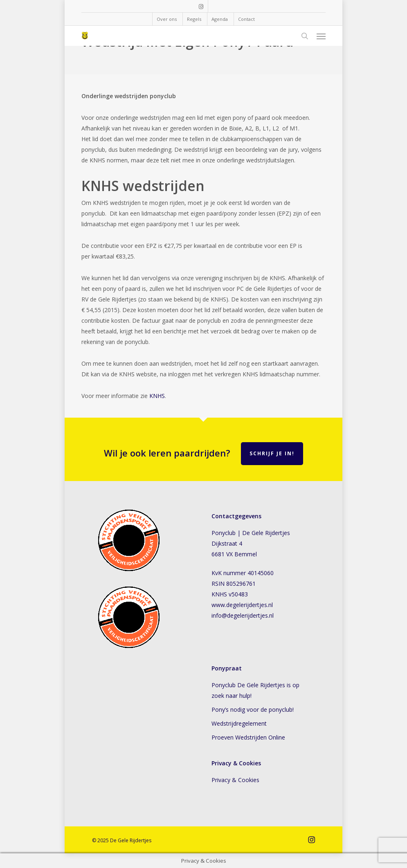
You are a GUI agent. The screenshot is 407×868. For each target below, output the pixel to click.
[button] (321, 36)
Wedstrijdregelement (239, 723)
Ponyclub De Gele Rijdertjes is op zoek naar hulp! (255, 690)
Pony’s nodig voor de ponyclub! (252, 709)
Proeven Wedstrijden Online (248, 737)
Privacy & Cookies (237, 780)
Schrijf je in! (272, 453)
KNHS (157, 396)
